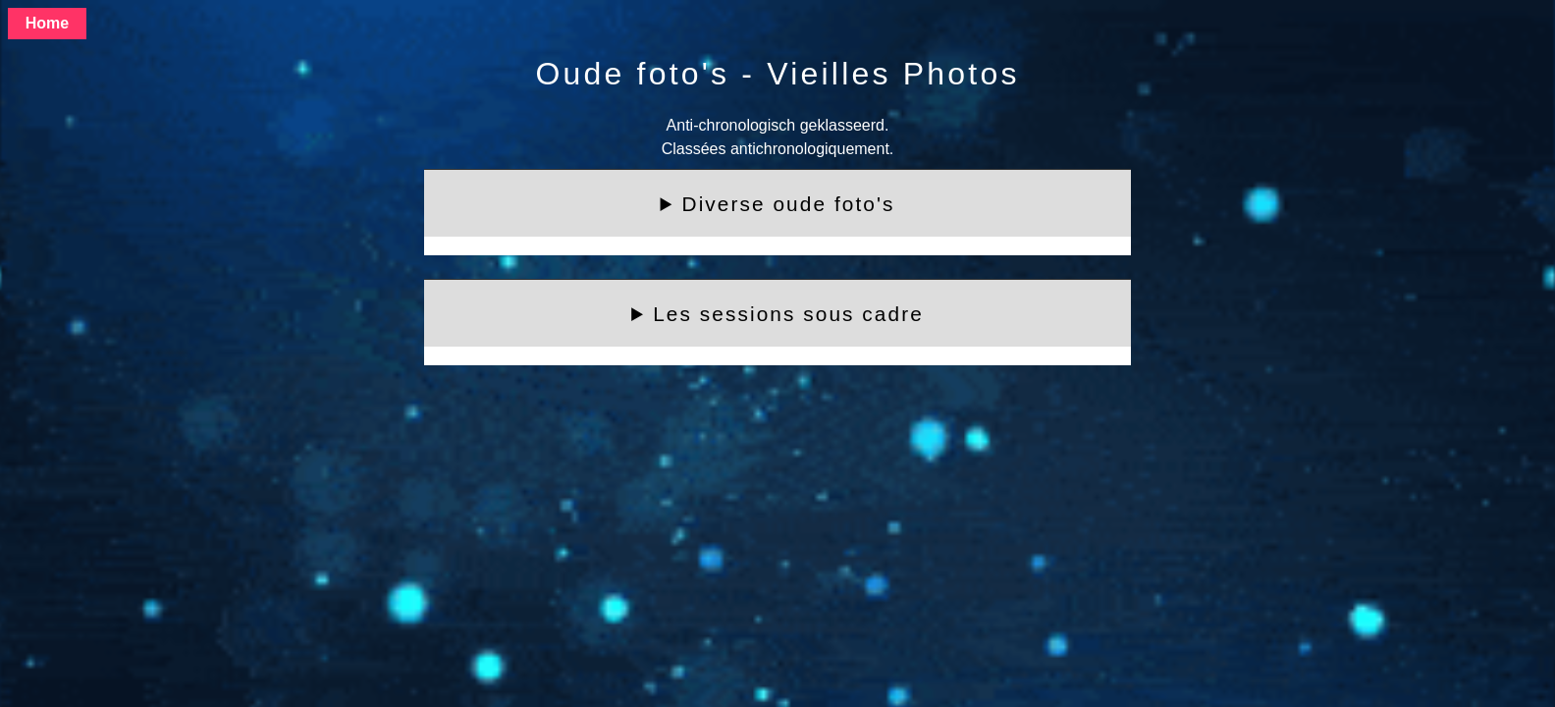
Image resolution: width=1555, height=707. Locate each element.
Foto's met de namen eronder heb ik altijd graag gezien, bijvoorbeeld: (777, 322)
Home (47, 23)
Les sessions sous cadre (788, 313)
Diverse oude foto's (788, 203)
